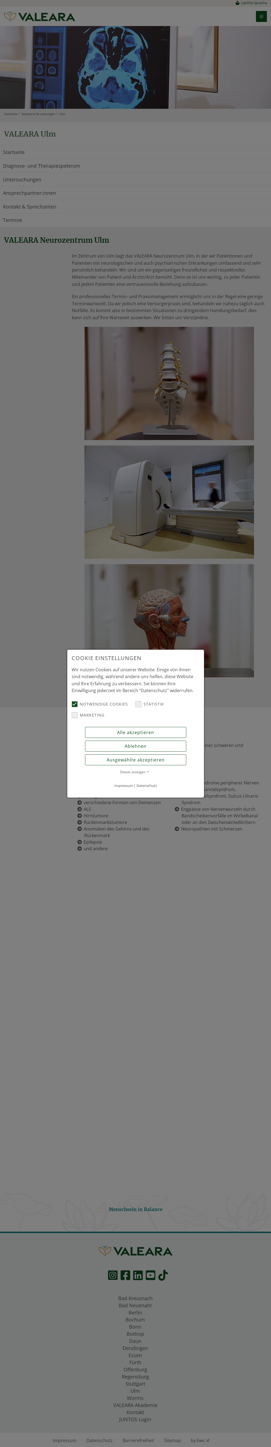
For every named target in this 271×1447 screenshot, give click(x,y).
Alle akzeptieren (135, 732)
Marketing (88, 715)
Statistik (149, 704)
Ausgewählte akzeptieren (136, 760)
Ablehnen (136, 746)
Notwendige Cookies (100, 704)
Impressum (123, 785)
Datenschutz (146, 785)
